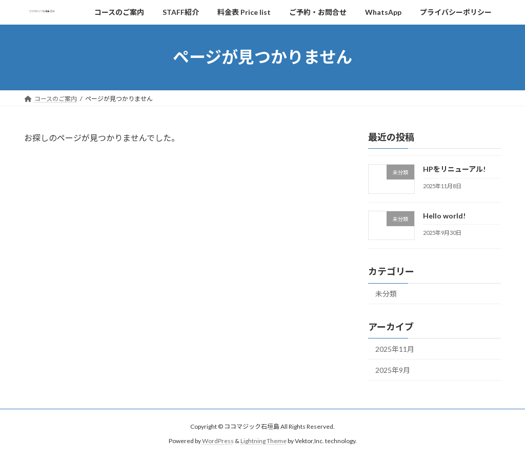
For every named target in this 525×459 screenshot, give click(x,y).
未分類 (386, 293)
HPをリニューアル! (454, 169)
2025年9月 (392, 369)
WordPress (218, 441)
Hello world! (444, 215)
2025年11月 (394, 349)
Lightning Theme (263, 441)
